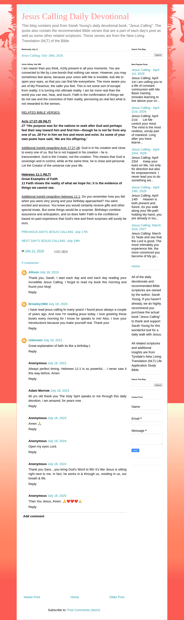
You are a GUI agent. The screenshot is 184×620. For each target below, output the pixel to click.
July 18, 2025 (57, 495)
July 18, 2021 (53, 340)
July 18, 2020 (58, 304)
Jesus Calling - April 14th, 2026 (145, 189)
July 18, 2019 (49, 272)
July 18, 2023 (59, 390)
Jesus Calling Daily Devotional (75, 16)
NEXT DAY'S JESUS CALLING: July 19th (51, 241)
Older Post (116, 597)
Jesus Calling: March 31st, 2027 (146, 227)
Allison (33, 272)
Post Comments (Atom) (83, 610)
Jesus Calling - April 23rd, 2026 (145, 151)
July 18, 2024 (57, 441)
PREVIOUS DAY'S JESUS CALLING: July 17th (55, 232)
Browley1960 (38, 304)
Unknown (35, 340)
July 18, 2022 (57, 363)
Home (75, 597)
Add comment (33, 516)
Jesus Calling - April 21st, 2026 (145, 109)
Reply (32, 292)
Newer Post (32, 597)
